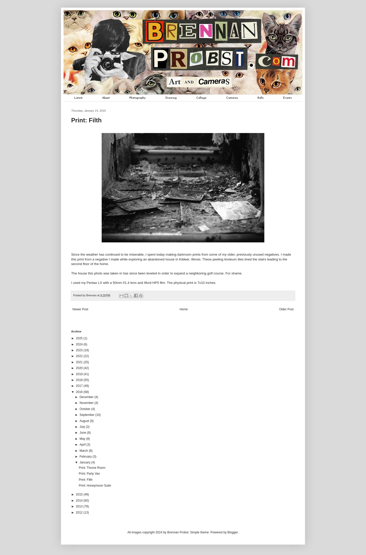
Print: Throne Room (92, 468)
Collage (201, 97)
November (87, 403)
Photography (137, 97)
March (84, 450)
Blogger (232, 532)
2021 (80, 362)
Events (287, 97)
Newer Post (80, 309)
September (87, 415)
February (86, 456)
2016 (80, 392)
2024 (80, 344)
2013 (80, 506)
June (83, 432)
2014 (80, 500)
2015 (80, 494)
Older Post (286, 309)
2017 (80, 386)
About (106, 97)
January (85, 462)
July (83, 427)
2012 (80, 512)
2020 (80, 368)
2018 (80, 380)
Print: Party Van (89, 473)
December (87, 397)
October (85, 409)
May (83, 439)
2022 (80, 356)
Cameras (232, 97)
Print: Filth (86, 479)
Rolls (260, 97)
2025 (80, 338)
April (83, 444)
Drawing (171, 97)
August (85, 421)
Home (184, 309)
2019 (80, 374)
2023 (80, 350)
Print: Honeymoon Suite (95, 485)
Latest (78, 97)
